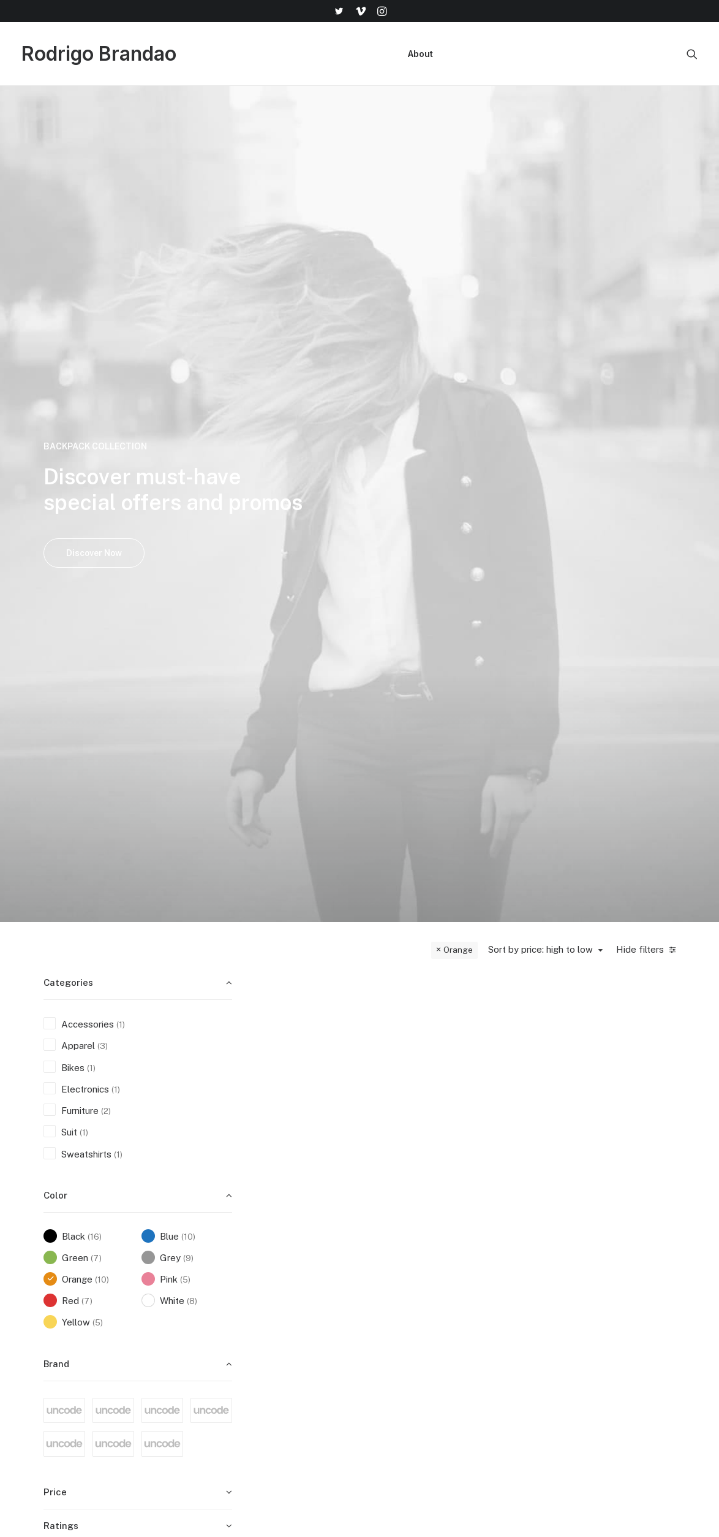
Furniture (322, 490)
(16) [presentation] (95, 617)
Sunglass (339, 758)
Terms (507, 1329)
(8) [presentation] (192, 681)
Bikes (425, 490)
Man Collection (413, 1329)
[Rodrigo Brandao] (98, 54)
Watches (630, 506)
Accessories (424, 1026)
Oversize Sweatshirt (527, 782)
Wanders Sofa (322, 509)
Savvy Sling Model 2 (322, 1050)
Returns (510, 1313)
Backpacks (425, 774)
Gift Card (401, 1410)
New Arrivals (409, 1361)
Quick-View (353, 372)
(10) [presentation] (188, 617)
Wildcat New (322, 777)
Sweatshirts (527, 758)
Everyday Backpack (425, 798)
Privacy (509, 1361)
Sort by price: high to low (540, 329)
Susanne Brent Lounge (527, 514)
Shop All (399, 1281)
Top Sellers (406, 1426)
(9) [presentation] (188, 638)
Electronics (628, 490)
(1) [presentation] (120, 405)
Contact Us (518, 1345)
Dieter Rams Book (424, 1050)
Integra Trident (424, 509)
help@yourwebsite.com (656, 1281)
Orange (458, 330)
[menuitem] (339, 11)
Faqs (504, 1281)
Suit (629, 758)
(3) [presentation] (102, 426)
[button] (339, 11)
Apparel (303, 758)
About (420, 53)
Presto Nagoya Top (629, 782)
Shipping (512, 1297)
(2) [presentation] (106, 491)
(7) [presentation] (96, 638)
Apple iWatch (629, 525)
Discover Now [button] (94, 243)
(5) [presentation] (185, 660)
